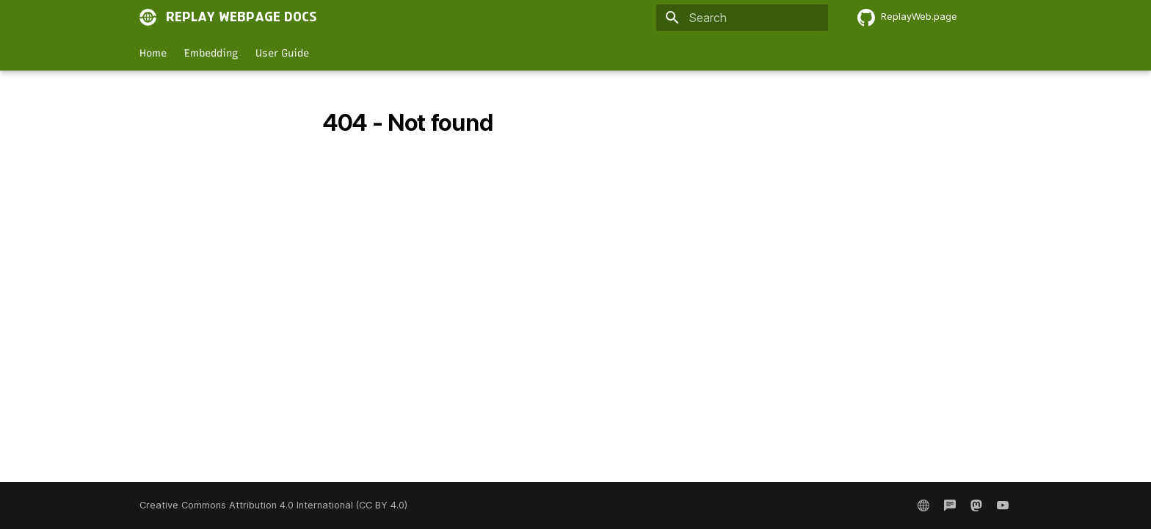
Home (153, 53)
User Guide (282, 53)
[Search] (742, 17)
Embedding (211, 53)
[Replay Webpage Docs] (148, 17)
